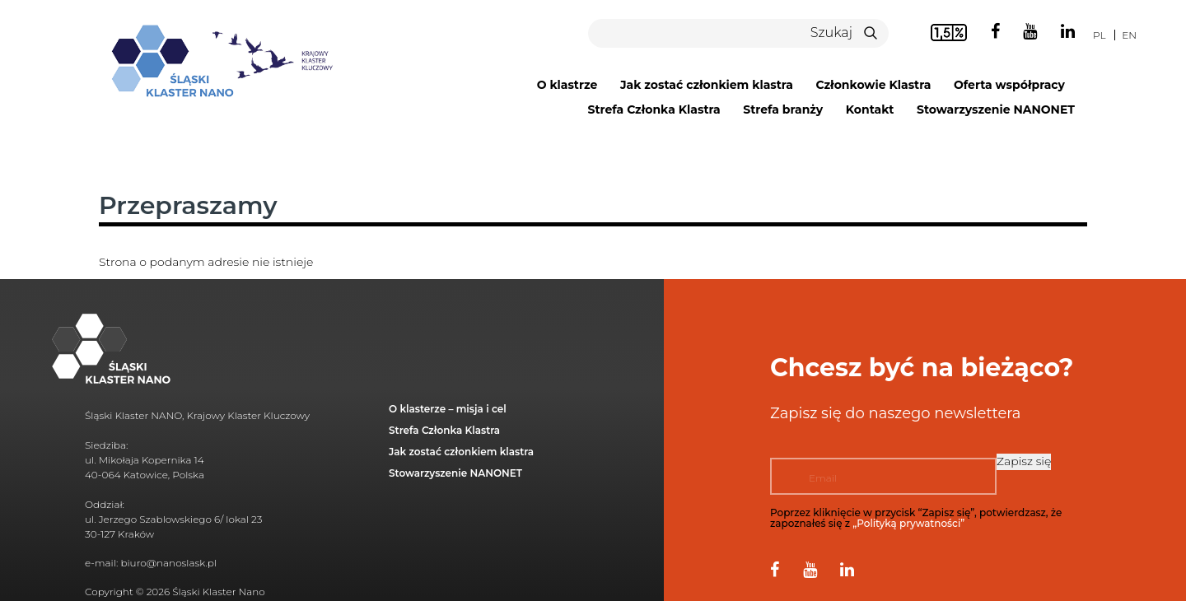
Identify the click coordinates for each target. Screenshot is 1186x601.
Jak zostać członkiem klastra (706, 84)
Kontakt (870, 109)
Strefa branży (783, 109)
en (1129, 35)
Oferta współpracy (1009, 84)
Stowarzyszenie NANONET (996, 109)
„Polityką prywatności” (908, 523)
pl (1099, 35)
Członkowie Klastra (874, 84)
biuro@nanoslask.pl (168, 563)
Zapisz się (1024, 461)
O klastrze (567, 84)
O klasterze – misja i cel (448, 409)
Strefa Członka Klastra (653, 109)
